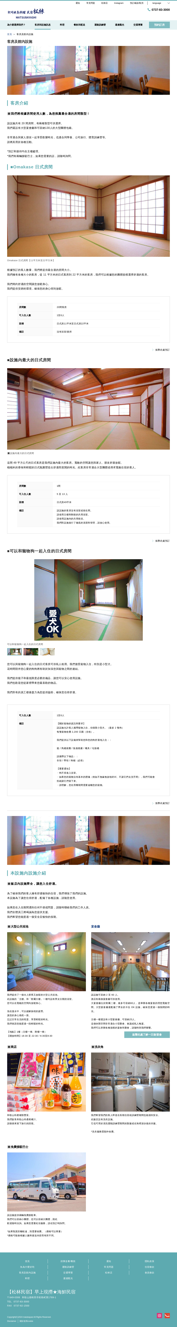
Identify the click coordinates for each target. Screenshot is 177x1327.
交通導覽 (68, 1272)
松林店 (108, 1272)
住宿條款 (149, 1267)
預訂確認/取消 (136, 3)
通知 (108, 1261)
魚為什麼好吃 (27, 1267)
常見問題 (109, 1267)
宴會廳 (95, 926)
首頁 (27, 1261)
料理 (27, 1278)
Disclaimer (11, 1321)
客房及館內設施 (27, 1272)
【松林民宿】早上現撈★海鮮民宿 (41, 1291)
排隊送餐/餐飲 (68, 1261)
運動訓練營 (68, 1267)
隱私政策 (149, 1261)
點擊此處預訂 (161, 349)
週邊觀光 (68, 1278)
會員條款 (149, 1272)
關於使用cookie (26, 1321)
